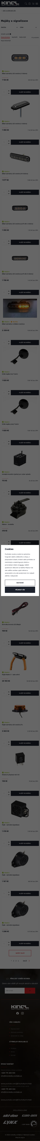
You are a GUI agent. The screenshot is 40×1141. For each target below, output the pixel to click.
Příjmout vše (20, 590)
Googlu (22, 565)
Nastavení (20, 583)
